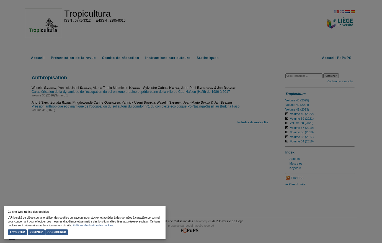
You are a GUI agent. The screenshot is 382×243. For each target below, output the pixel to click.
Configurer (56, 232)
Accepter (17, 232)
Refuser (36, 232)
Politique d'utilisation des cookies (93, 225)
